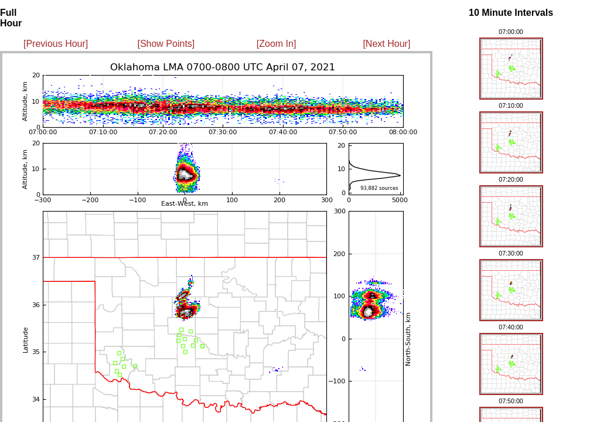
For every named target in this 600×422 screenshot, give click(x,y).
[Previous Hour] (55, 44)
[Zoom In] (276, 44)
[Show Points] (166, 44)
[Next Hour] (386, 44)
